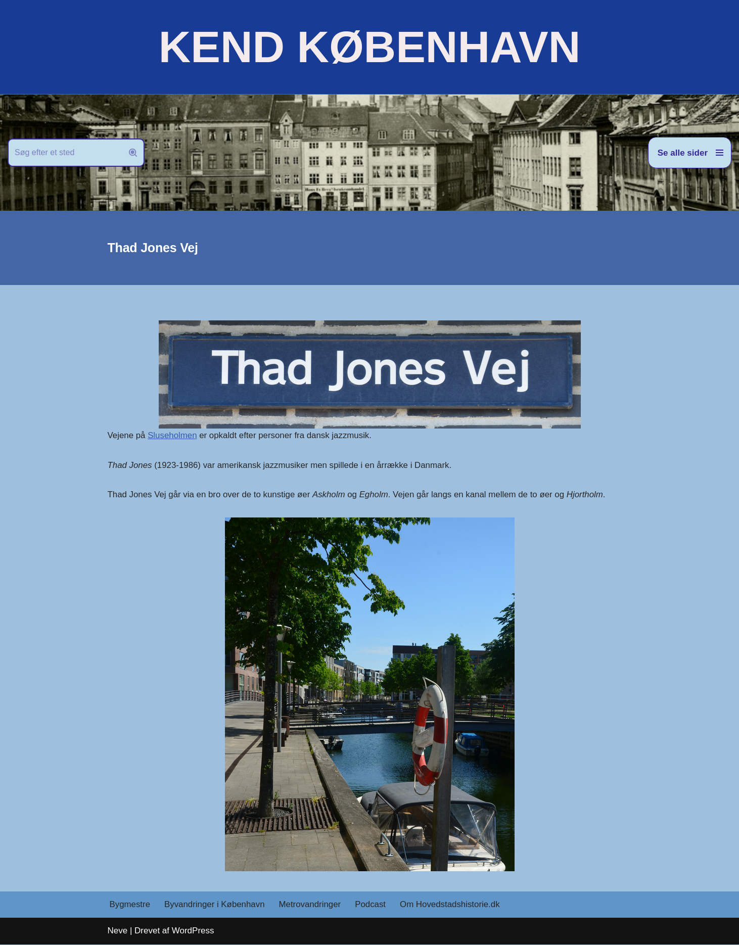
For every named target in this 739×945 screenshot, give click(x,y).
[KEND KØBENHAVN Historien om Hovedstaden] (369, 47)
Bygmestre (130, 905)
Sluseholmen (173, 435)
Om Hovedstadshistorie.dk (452, 905)
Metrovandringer (311, 905)
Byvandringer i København (215, 905)
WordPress (193, 931)
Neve (118, 931)
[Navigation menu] (689, 152)
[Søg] (65, 152)
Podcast (372, 905)
